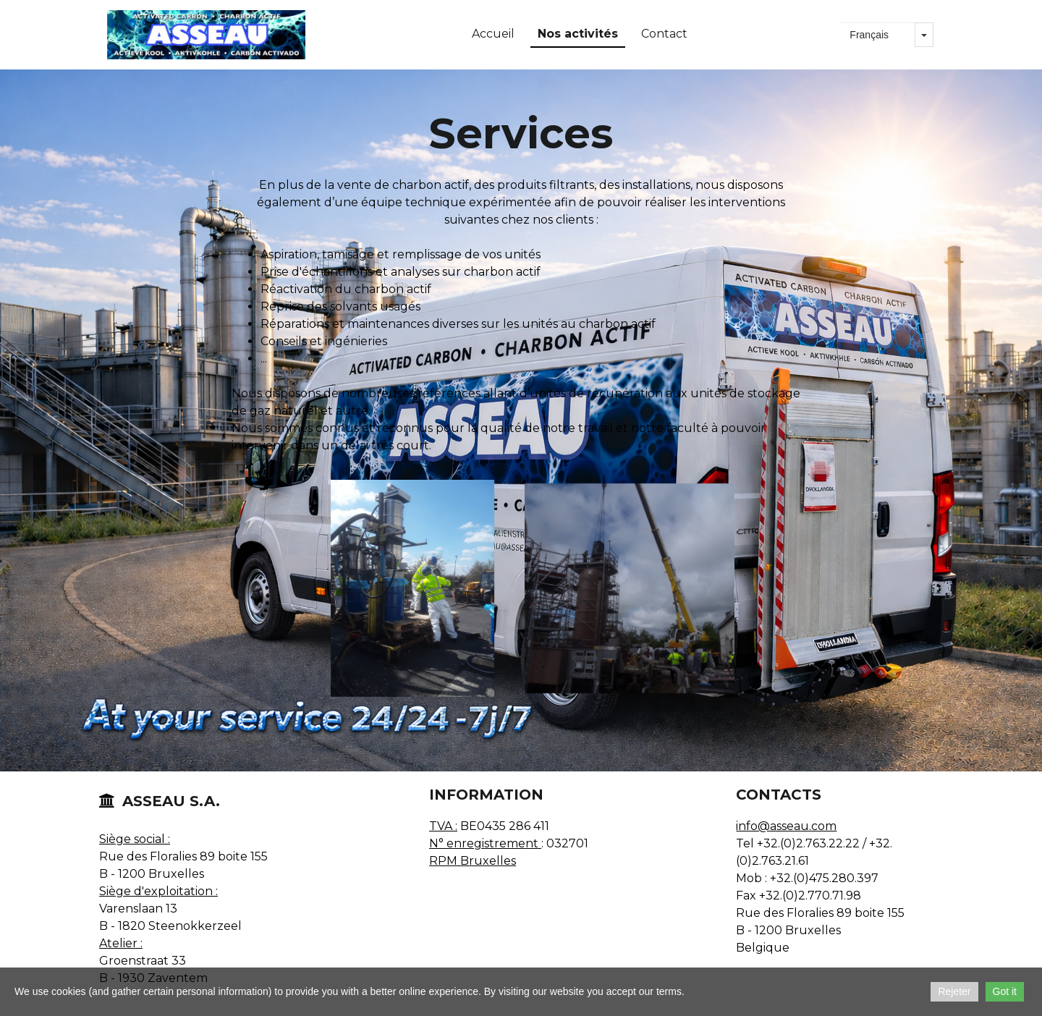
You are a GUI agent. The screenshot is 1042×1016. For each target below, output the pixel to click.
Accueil (493, 34)
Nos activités (578, 34)
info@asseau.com (786, 826)
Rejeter (954, 991)
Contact (664, 34)
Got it (1005, 991)
